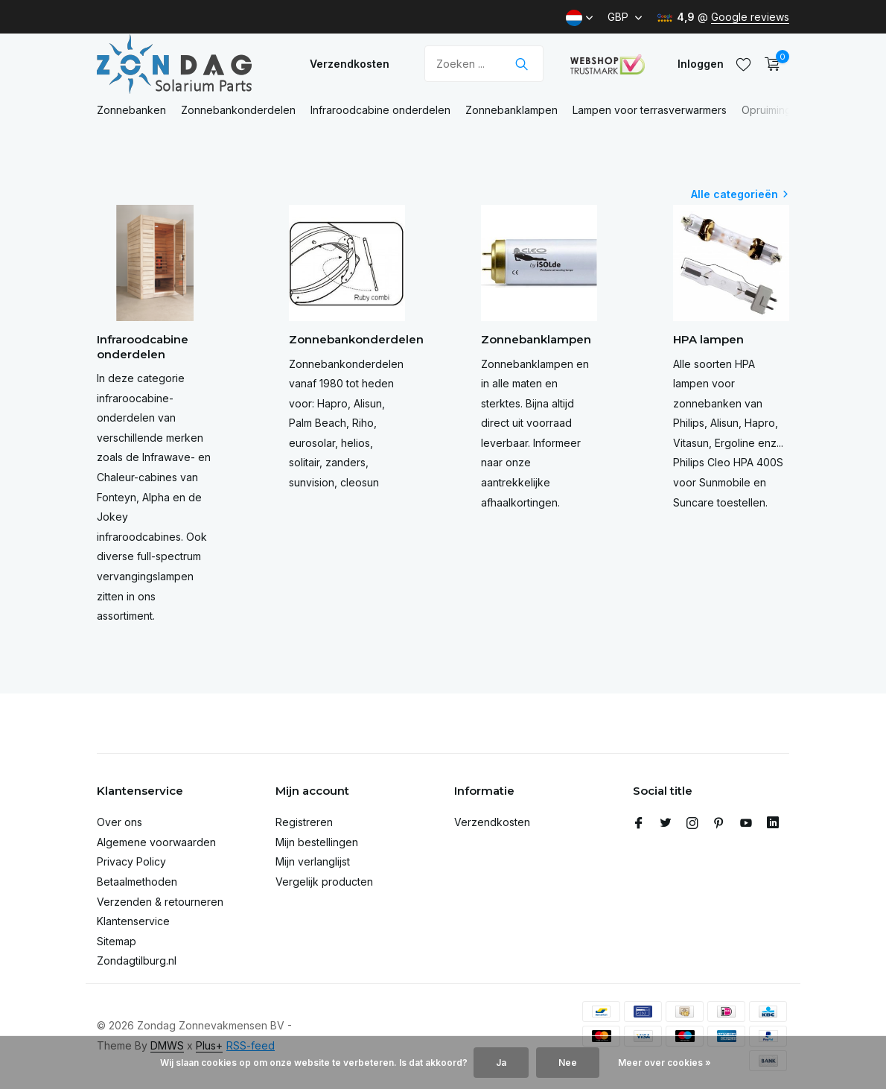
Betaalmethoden (137, 881)
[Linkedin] (773, 824)
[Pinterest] (719, 824)
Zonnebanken (131, 110)
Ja (501, 1062)
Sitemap (116, 941)
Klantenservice (133, 921)
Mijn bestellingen (316, 842)
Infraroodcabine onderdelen (380, 110)
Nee (567, 1062)
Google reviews (750, 16)
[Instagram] (692, 824)
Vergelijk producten (324, 881)
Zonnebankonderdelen (238, 110)
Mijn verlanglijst (312, 861)
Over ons (119, 822)
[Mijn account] (701, 63)
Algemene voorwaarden (156, 842)
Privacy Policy (131, 861)
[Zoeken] (484, 63)
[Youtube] (746, 824)
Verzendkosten (349, 63)
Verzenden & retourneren (160, 901)
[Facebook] (639, 824)
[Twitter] (666, 824)
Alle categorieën (734, 194)
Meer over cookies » (664, 1062)
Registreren (304, 822)
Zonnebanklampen (511, 110)
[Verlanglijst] (743, 64)
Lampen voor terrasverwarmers (650, 110)
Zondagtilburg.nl (136, 960)
